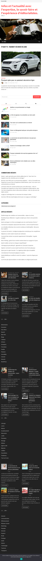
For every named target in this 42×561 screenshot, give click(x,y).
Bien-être (3, 334)
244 (5, 319)
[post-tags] (36, 103)
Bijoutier (3, 448)
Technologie (4, 545)
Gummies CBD (4, 197)
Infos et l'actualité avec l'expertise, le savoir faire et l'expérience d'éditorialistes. (19, 9)
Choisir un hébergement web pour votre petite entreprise (24, 130)
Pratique (3, 78)
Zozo (6, 82)
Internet (3, 357)
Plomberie (3, 438)
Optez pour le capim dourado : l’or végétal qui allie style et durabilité (18, 250)
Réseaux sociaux (5, 523)
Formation (3, 347)
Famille (3, 349)
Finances (3, 352)
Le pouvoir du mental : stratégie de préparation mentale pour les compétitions (20, 231)
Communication (5, 518)
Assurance (3, 327)
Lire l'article (4, 293)
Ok (21, 559)
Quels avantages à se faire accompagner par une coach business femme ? (19, 222)
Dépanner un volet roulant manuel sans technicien (13, 234)
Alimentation (4, 324)
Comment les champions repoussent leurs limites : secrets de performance (19, 224)
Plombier (31, 296)
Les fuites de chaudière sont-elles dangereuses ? (34, 300)
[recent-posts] (16, 103)
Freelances (3, 455)
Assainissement (5, 431)
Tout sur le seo (5, 458)
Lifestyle (3, 423)
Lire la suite (4, 485)
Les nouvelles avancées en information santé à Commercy (34, 275)
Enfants (3, 342)
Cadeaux (3, 339)
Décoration (11, 272)
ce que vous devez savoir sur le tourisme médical (34, 467)
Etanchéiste (4, 453)
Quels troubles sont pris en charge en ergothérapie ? (14, 243)
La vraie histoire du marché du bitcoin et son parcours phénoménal (14, 467)
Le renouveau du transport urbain (23, 194)
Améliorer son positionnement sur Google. (20, 107)
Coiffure (3, 450)
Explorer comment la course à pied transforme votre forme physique (18, 248)
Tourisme (31, 464)
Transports (4, 550)
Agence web (4, 445)
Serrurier (3, 531)
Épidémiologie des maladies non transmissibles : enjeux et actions (17, 215)
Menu (4, 41)
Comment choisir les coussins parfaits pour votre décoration (13, 275)
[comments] (26, 103)
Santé (30, 272)
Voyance (3, 533)
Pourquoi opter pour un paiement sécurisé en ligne (17, 80)
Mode (2, 536)
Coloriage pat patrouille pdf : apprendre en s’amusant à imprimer (17, 245)
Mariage (3, 440)
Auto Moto (4, 329)
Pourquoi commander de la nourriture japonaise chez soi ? (24, 153)
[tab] (6, 103)
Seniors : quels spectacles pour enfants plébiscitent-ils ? (15, 176)
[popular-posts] (6, 103)
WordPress (4, 361)
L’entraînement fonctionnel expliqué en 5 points (13, 253)
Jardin (2, 436)
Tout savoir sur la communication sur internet (21, 122)
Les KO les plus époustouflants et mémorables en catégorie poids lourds (19, 259)
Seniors (3, 543)
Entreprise (3, 344)
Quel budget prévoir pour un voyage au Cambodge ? (24, 197)
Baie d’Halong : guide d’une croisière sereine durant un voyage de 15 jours (19, 240)
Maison (17, 272)
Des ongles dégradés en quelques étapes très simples (34, 491)
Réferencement (5, 521)
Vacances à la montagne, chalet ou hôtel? (20, 145)
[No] (40, 557)
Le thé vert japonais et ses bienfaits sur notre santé (22, 115)
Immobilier (4, 354)
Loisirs (10, 296)
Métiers (3, 443)
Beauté (3, 332)
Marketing (3, 526)
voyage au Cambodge (6, 194)
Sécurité (3, 359)
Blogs (2, 337)
